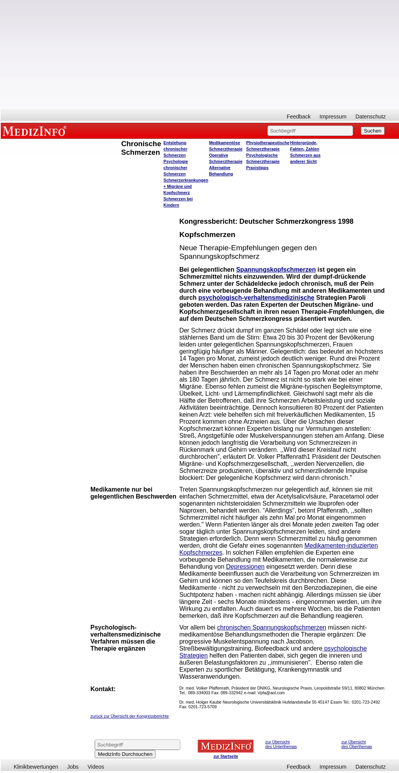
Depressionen (245, 566)
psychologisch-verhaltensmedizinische (256, 297)
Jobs (73, 767)
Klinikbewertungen (36, 767)
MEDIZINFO (36, 130)
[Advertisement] (200, 54)
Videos (96, 767)
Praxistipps (257, 167)
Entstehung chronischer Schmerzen (175, 148)
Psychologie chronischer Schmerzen (176, 167)
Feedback (299, 116)
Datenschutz (370, 116)
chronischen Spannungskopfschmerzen (271, 627)
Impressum (333, 116)
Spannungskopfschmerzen (276, 269)
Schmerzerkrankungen (186, 180)
